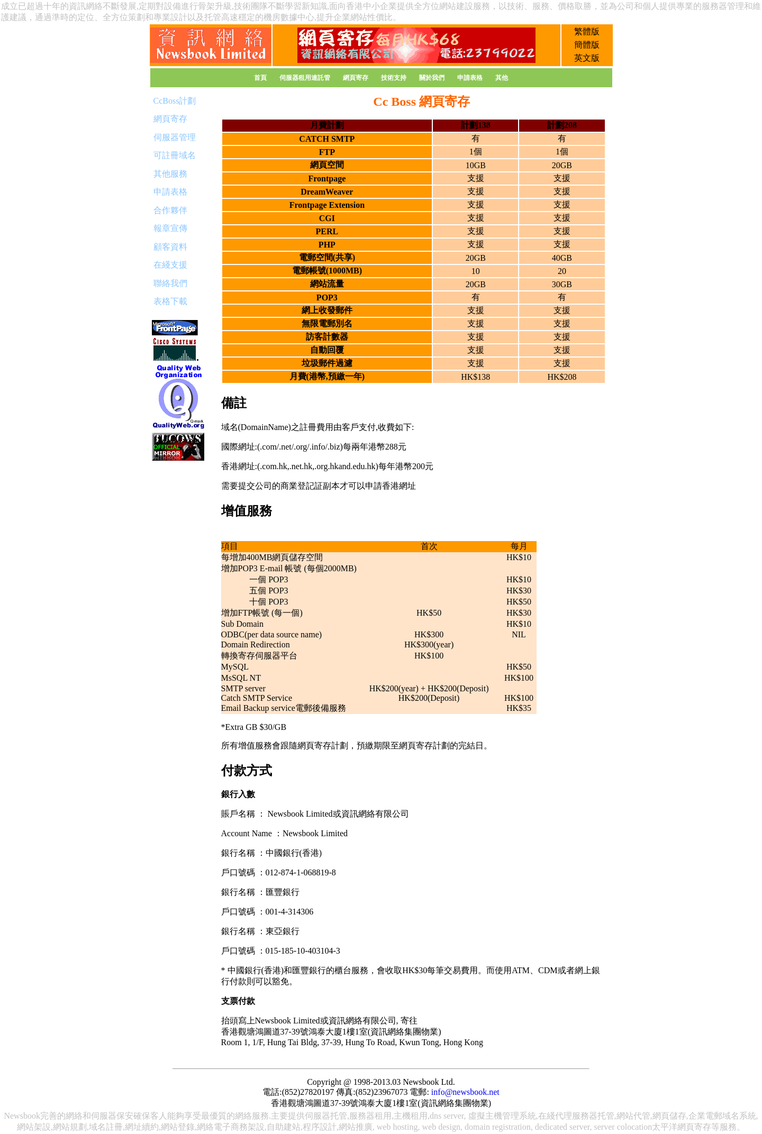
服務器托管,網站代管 (611, 1115)
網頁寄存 (355, 77)
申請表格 (470, 77)
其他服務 (170, 173)
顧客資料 (170, 246)
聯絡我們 (170, 283)
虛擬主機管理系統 (502, 1115)
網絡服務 (252, 1115)
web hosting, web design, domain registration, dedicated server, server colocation (514, 1126)
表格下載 (170, 301)
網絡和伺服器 (91, 1115)
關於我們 (431, 77)
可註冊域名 (174, 155)
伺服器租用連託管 (304, 77)
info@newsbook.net (465, 1091)
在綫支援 (170, 264)
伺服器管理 (174, 137)
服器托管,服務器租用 (352, 1115)
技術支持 (393, 77)
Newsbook (22, 1115)
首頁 (260, 77)
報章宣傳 (170, 228)
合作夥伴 (170, 210)
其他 (501, 77)
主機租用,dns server (429, 1115)
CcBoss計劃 (174, 100)
